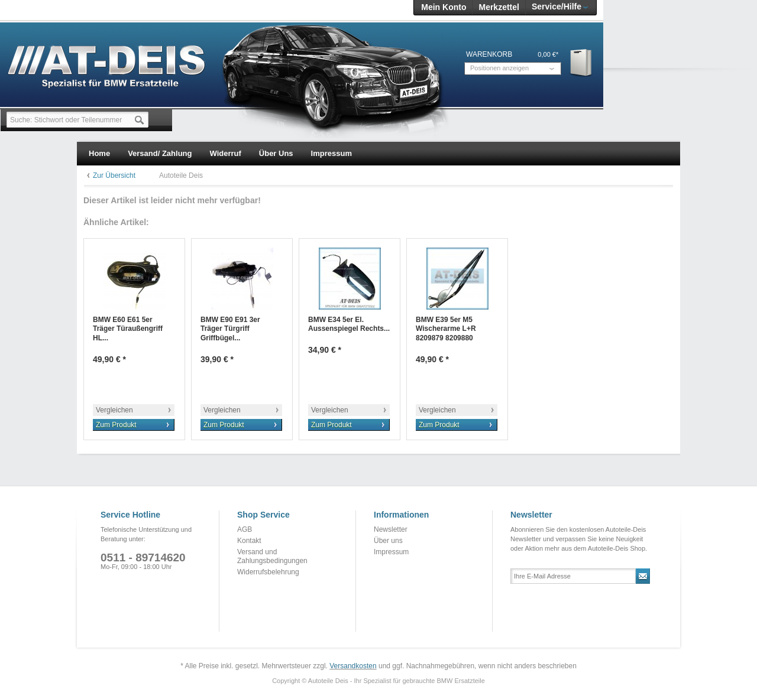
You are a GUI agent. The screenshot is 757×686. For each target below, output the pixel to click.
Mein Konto (443, 7)
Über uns (388, 541)
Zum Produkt (116, 425)
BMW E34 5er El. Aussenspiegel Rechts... (349, 324)
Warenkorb (582, 62)
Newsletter (390, 529)
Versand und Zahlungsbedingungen (272, 556)
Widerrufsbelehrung (268, 572)
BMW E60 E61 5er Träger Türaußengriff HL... (128, 329)
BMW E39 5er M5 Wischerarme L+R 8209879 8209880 (446, 329)
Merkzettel (498, 7)
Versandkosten (352, 666)
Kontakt (249, 541)
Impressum (391, 552)
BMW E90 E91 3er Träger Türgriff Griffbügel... (230, 329)
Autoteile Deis (181, 175)
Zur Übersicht (114, 175)
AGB (244, 529)
